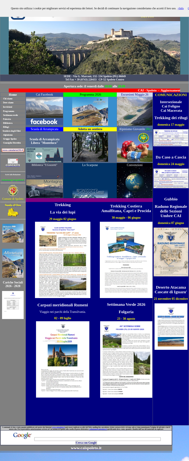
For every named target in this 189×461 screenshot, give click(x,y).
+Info (181, 8)
